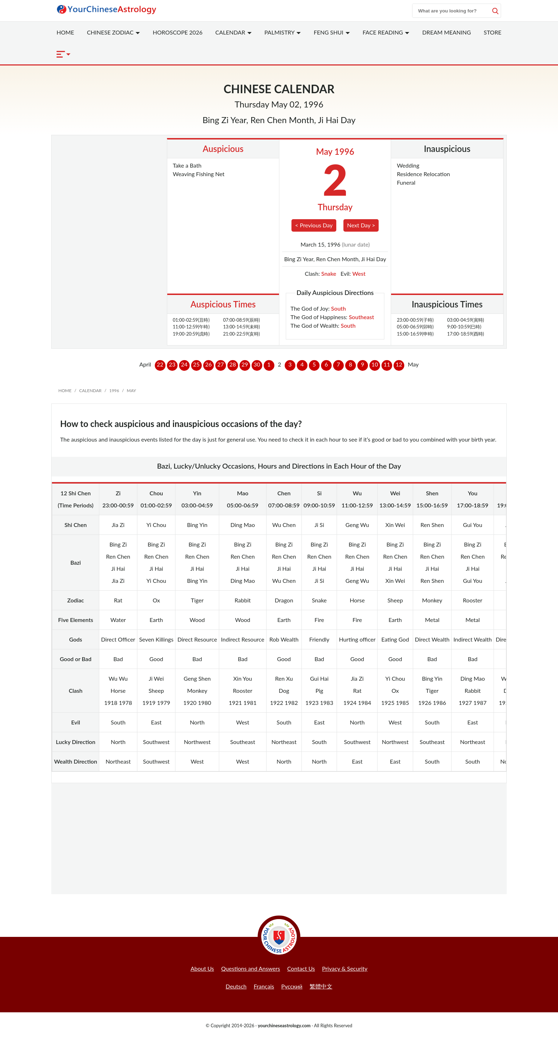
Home (65, 32)
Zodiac (113, 32)
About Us (202, 968)
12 (399, 364)
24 (184, 364)
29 (244, 364)
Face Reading (386, 32)
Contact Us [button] (301, 968)
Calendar (233, 32)
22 (160, 364)
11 (387, 364)
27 (220, 364)
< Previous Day (314, 225)
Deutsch (236, 986)
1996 (114, 390)
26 (208, 364)
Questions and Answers (250, 968)
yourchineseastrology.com (284, 1025)
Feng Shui (332, 32)
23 (172, 364)
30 (256, 364)
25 (196, 364)
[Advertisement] (110, 173)
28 (232, 364)
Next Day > (361, 225)
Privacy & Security (345, 968)
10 (375, 364)
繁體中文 (321, 986)
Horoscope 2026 (177, 32)
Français (264, 986)
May (131, 390)
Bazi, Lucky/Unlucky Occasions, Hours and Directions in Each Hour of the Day (279, 466)
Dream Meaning (446, 32)
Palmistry (282, 32)
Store (492, 32)
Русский (291, 986)
